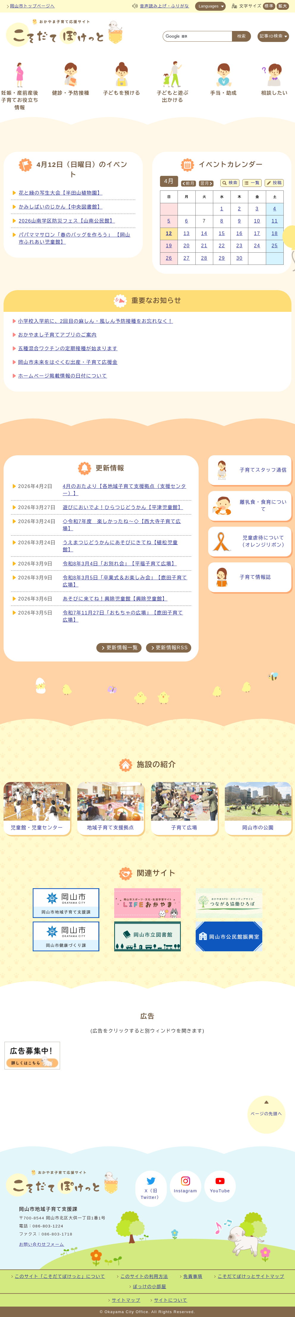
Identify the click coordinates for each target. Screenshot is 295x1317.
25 (275, 245)
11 (275, 220)
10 (257, 220)
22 (222, 245)
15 (222, 233)
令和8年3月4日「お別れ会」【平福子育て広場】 (120, 563)
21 (204, 245)
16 (239, 233)
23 (239, 245)
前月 (190, 183)
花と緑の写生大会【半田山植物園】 (61, 192)
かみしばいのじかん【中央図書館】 (61, 206)
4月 (169, 181)
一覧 (255, 183)
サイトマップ (126, 1300)
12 (169, 233)
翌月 (204, 183)
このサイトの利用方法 (144, 1276)
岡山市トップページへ (32, 6)
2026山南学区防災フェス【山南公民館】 (67, 220)
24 (257, 245)
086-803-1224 (48, 1226)
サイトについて (170, 1300)
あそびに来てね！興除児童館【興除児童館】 (115, 598)
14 (204, 233)
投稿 (277, 183)
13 (186, 233)
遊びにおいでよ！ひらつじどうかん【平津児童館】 (123, 507)
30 (239, 258)
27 (186, 258)
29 (222, 258)
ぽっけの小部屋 (149, 1286)
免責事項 (193, 1276)
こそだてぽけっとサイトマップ (251, 1276)
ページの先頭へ (266, 1114)
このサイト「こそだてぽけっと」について (60, 1276)
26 (169, 258)
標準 (269, 6)
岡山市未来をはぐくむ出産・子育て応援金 (67, 362)
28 (204, 258)
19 (169, 245)
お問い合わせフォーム (41, 1244)
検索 (233, 183)
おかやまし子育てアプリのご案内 (57, 334)
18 (275, 233)
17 (257, 233)
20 (186, 245)
